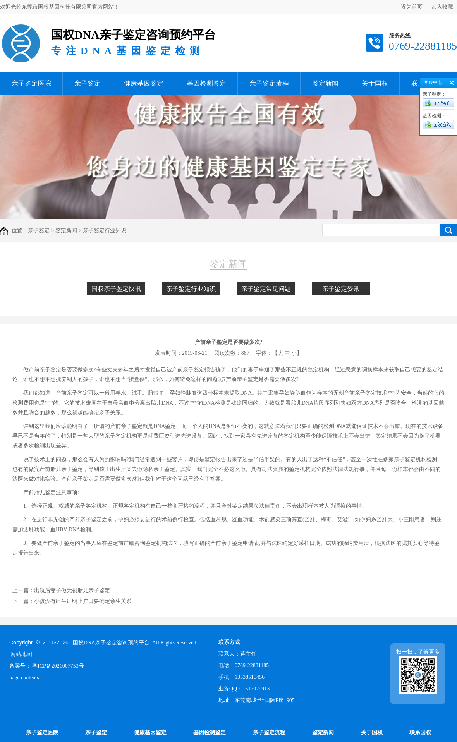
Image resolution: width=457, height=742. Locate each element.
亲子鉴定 (87, 83)
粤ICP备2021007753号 (58, 666)
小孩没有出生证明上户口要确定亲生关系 (83, 601)
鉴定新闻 (325, 83)
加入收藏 (442, 7)
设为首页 (412, 7)
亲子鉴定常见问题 (266, 288)
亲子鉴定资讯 (340, 288)
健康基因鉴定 (143, 83)
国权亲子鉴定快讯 (116, 288)
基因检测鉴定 (206, 83)
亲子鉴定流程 (269, 83)
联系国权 (420, 732)
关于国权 (375, 83)
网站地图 (21, 654)
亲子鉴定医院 (31, 83)
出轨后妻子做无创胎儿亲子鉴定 (72, 590)
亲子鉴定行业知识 (191, 288)
